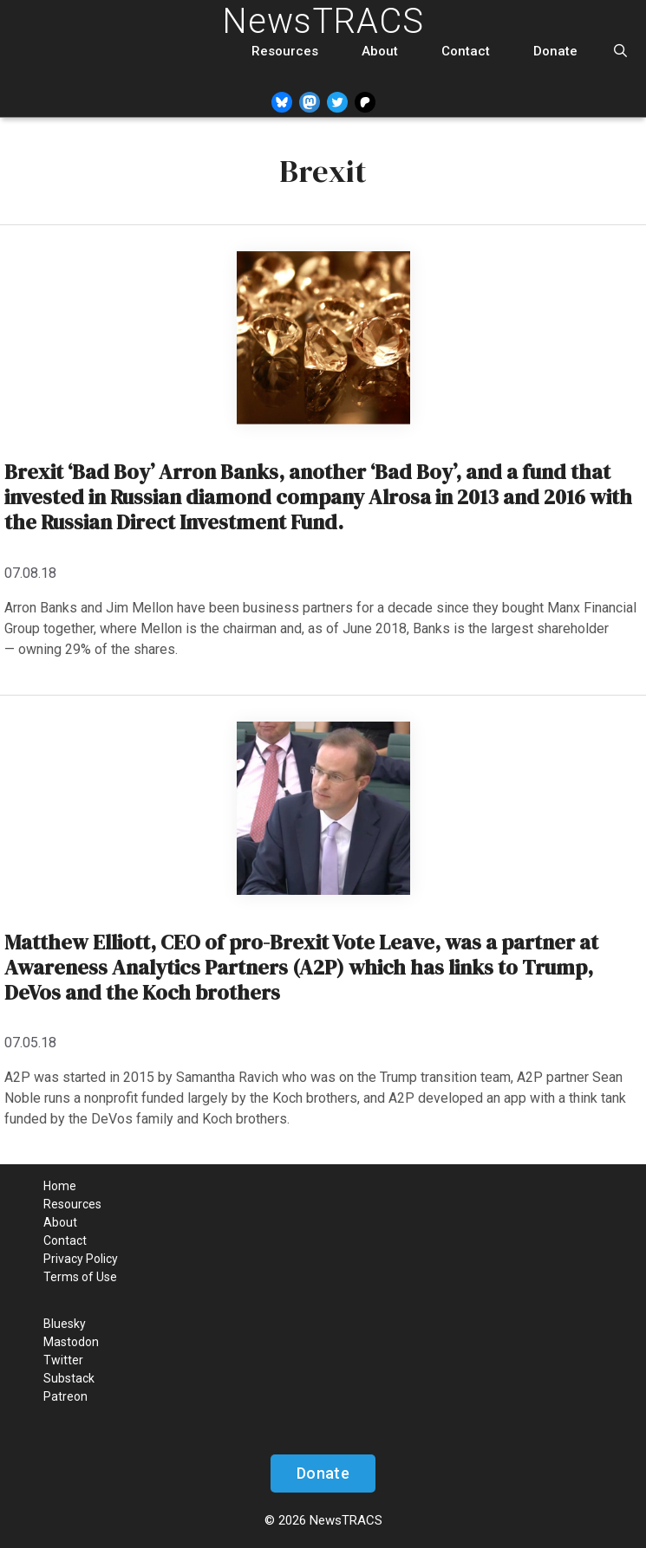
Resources (284, 51)
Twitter (63, 1360)
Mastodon (71, 1342)
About (380, 51)
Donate (555, 51)
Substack (69, 1378)
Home (59, 1186)
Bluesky (64, 1324)
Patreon (65, 1396)
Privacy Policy (80, 1259)
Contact (465, 51)
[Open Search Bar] (620, 51)
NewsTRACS (322, 21)
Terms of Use (80, 1277)
